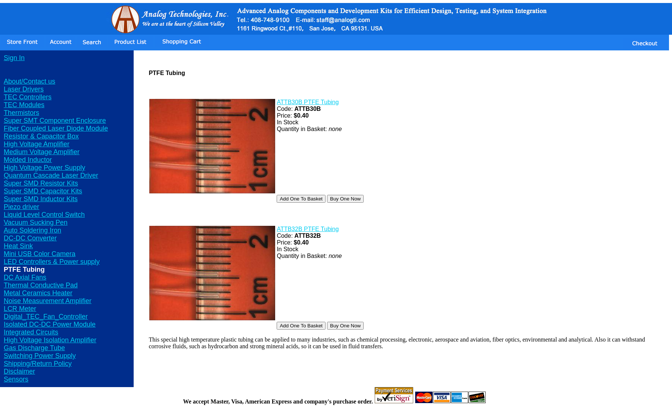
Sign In (14, 58)
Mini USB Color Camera (39, 254)
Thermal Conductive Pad (41, 285)
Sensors (16, 379)
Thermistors (21, 112)
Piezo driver (21, 207)
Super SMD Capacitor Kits (43, 191)
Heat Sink (18, 246)
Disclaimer (19, 371)
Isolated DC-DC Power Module (50, 324)
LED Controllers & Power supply (52, 261)
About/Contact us (29, 81)
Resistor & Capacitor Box (41, 136)
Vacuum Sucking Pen (36, 222)
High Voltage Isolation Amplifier (50, 340)
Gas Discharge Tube (34, 348)
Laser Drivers (24, 89)
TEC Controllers (28, 97)
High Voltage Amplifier (36, 144)
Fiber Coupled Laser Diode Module (56, 128)
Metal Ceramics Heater (38, 293)
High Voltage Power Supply (44, 167)
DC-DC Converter (30, 238)
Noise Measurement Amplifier (47, 301)
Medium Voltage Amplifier (42, 152)
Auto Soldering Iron (32, 230)
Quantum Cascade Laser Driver (51, 175)
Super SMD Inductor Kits (41, 199)
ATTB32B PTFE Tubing (308, 229)
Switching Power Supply (40, 355)
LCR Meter (20, 308)
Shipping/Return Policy (38, 363)
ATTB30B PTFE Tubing (308, 102)
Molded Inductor (28, 159)
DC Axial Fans (25, 277)
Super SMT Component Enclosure (55, 120)
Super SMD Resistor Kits (41, 183)
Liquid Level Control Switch (44, 214)
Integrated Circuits (31, 332)
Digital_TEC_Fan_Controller (46, 316)
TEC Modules (24, 105)
